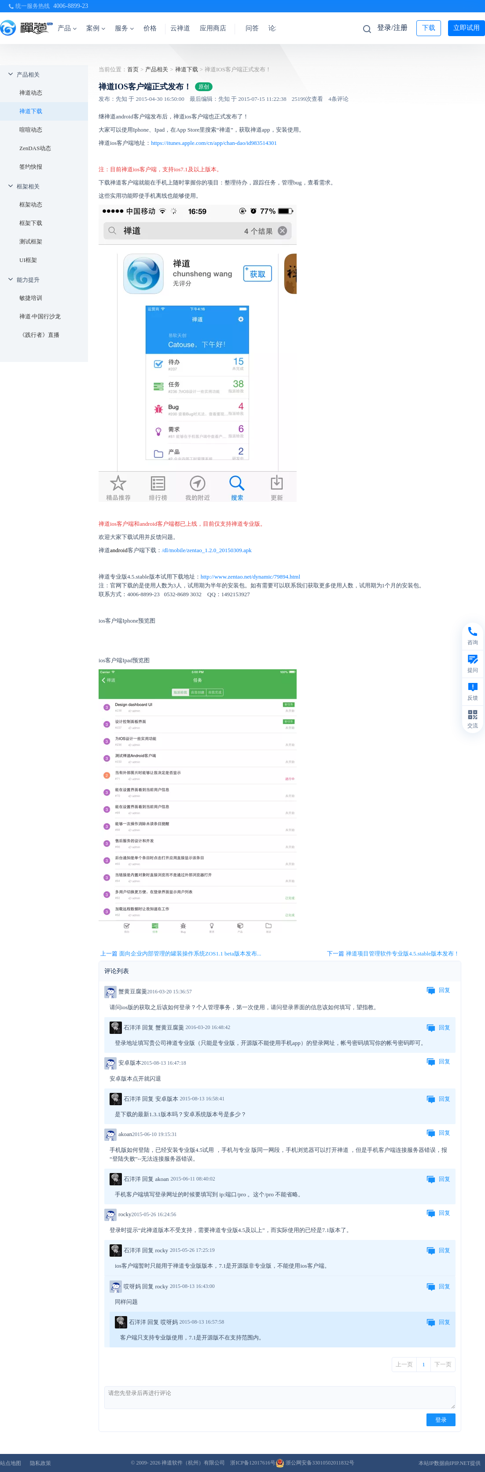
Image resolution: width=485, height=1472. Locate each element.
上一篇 (180, 953)
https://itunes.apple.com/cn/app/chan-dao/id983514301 (214, 143)
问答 (252, 28)
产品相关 (28, 74)
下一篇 (393, 953)
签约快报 (30, 166)
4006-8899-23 (70, 6)
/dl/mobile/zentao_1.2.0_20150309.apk (207, 550)
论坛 (275, 28)
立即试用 (466, 27)
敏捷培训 (30, 298)
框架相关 (28, 186)
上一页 (404, 1364)
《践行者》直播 (39, 335)
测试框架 (30, 241)
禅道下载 (30, 111)
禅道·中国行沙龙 (40, 316)
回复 (438, 991)
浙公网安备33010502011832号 (315, 1463)
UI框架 (28, 260)
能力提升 (28, 280)
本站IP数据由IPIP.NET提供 (450, 1463)
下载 (428, 27)
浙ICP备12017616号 (253, 1463)
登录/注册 (392, 27)
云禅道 (180, 28)
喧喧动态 (30, 129)
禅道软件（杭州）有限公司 (193, 1463)
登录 (441, 1420)
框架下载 (30, 223)
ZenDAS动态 (35, 148)
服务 (124, 28)
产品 (67, 28)
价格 (150, 28)
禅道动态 (30, 92)
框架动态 (30, 204)
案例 (95, 28)
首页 (133, 69)
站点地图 (10, 1463)
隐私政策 (40, 1463)
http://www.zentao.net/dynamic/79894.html (250, 576)
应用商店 (213, 28)
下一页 (443, 1364)
